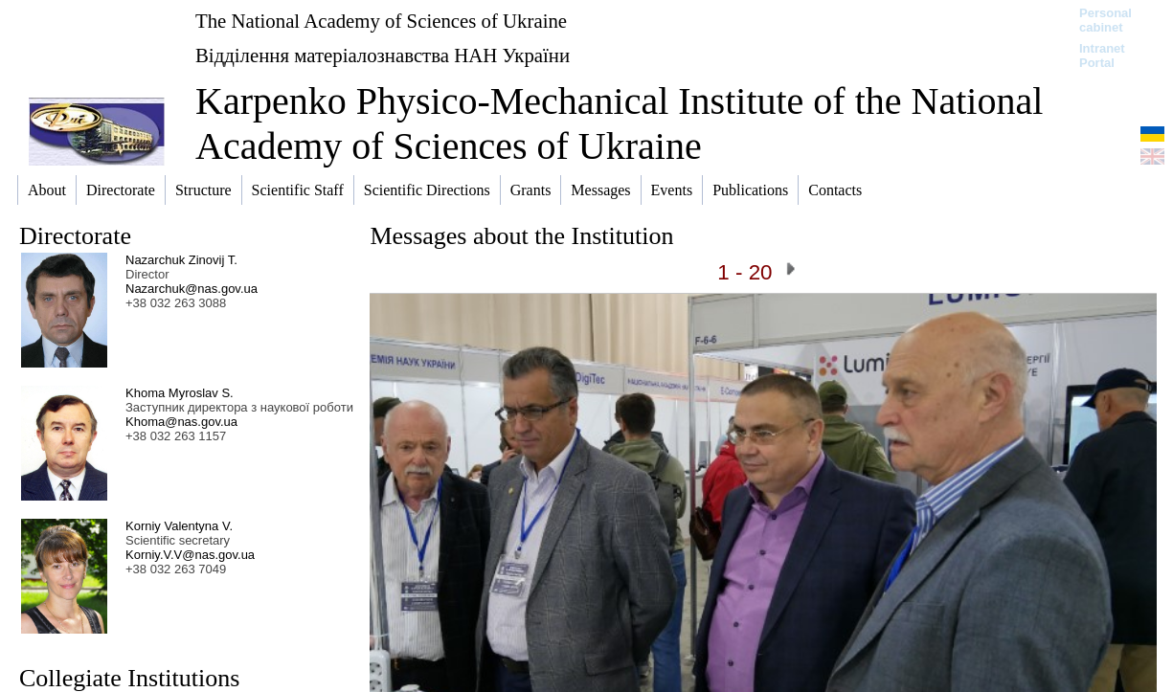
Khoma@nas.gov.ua (181, 421)
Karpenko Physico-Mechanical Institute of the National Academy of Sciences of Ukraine (619, 123)
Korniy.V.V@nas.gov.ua (190, 554)
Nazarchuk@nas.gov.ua (191, 288)
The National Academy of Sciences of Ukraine (381, 21)
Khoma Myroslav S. (179, 393)
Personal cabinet (1105, 20)
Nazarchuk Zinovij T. (181, 260)
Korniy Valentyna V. (179, 526)
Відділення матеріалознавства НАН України (382, 55)
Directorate (75, 236)
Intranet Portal (1102, 55)
